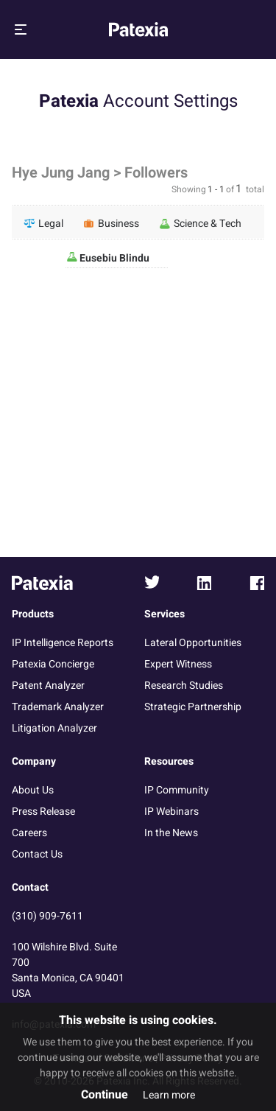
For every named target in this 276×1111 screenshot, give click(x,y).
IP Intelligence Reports (62, 643)
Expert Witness (178, 664)
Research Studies (183, 685)
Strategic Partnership (192, 707)
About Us (33, 790)
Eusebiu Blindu (113, 258)
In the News (171, 833)
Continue (104, 1095)
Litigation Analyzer (54, 728)
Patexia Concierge (53, 664)
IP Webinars (171, 811)
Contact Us (37, 854)
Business (111, 223)
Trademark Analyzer (58, 707)
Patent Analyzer (48, 685)
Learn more (169, 1095)
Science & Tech (200, 223)
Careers (29, 833)
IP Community (176, 790)
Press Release (43, 811)
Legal (43, 223)
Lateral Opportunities (192, 643)
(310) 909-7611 (47, 916)
